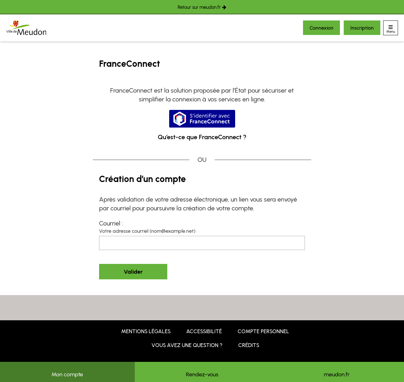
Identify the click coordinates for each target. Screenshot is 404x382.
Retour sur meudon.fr (199, 7)
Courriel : (111, 223)
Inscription (362, 28)
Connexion (321, 28)
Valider (133, 271)
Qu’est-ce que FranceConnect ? (202, 137)
